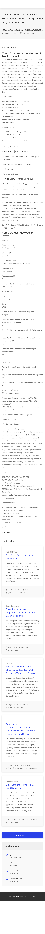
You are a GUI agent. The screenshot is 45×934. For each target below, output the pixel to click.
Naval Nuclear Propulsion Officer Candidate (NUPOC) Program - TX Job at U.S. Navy (20, 670)
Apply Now (23, 835)
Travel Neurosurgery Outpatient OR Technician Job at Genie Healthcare (20, 612)
